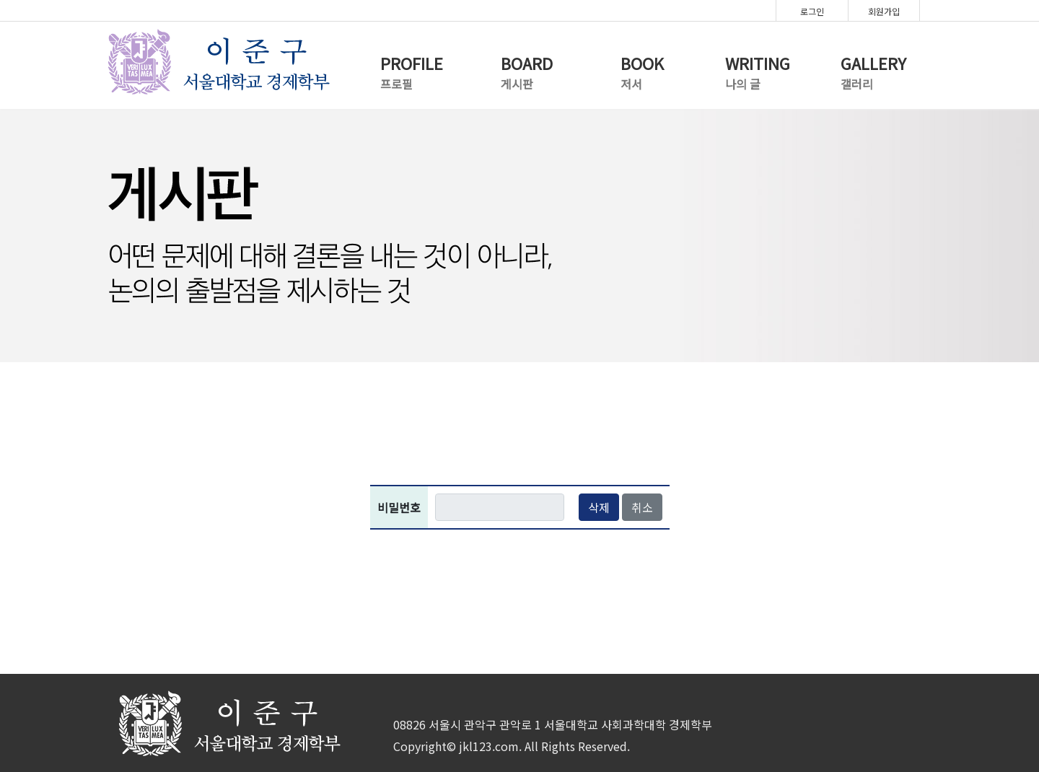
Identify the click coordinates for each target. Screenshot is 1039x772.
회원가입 (884, 11)
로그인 (812, 11)
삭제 (599, 507)
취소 (642, 507)
